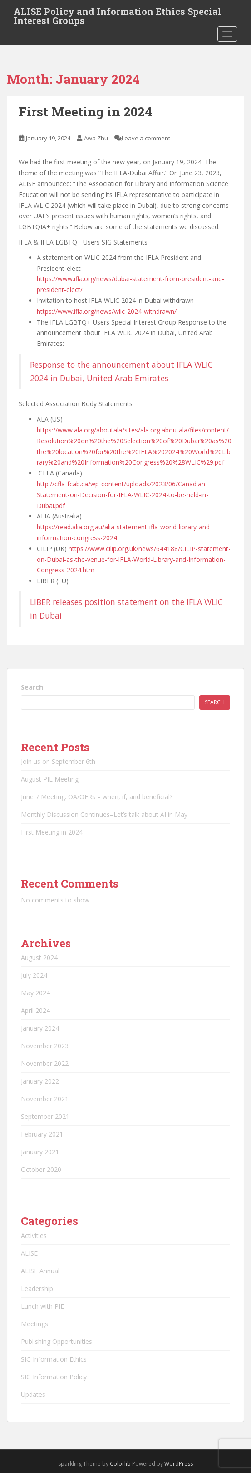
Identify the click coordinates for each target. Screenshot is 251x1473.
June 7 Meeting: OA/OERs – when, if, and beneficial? (96, 796)
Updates (33, 1394)
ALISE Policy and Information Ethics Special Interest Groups (117, 14)
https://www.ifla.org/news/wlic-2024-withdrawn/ (107, 311)
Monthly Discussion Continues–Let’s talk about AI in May (104, 814)
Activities (34, 1235)
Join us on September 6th (58, 761)
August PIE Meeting (50, 779)
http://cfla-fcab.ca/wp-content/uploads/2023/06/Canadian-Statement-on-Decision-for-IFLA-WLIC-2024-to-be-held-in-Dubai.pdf (122, 495)
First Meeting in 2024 (85, 111)
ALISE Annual (40, 1271)
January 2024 (40, 1028)
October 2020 (41, 1169)
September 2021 (45, 1116)
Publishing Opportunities (56, 1341)
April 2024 (35, 1010)
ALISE (29, 1253)
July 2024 (34, 975)
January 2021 (40, 1151)
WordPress (178, 1464)
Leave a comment (146, 138)
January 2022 (40, 1081)
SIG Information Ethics (54, 1359)
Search (32, 687)
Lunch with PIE (42, 1306)
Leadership (37, 1288)
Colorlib (120, 1464)
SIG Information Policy (54, 1376)
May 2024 (35, 992)
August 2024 (39, 957)
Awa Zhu (96, 138)
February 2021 (42, 1134)
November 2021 (45, 1098)
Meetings (34, 1323)
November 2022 (45, 1063)
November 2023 (45, 1045)
